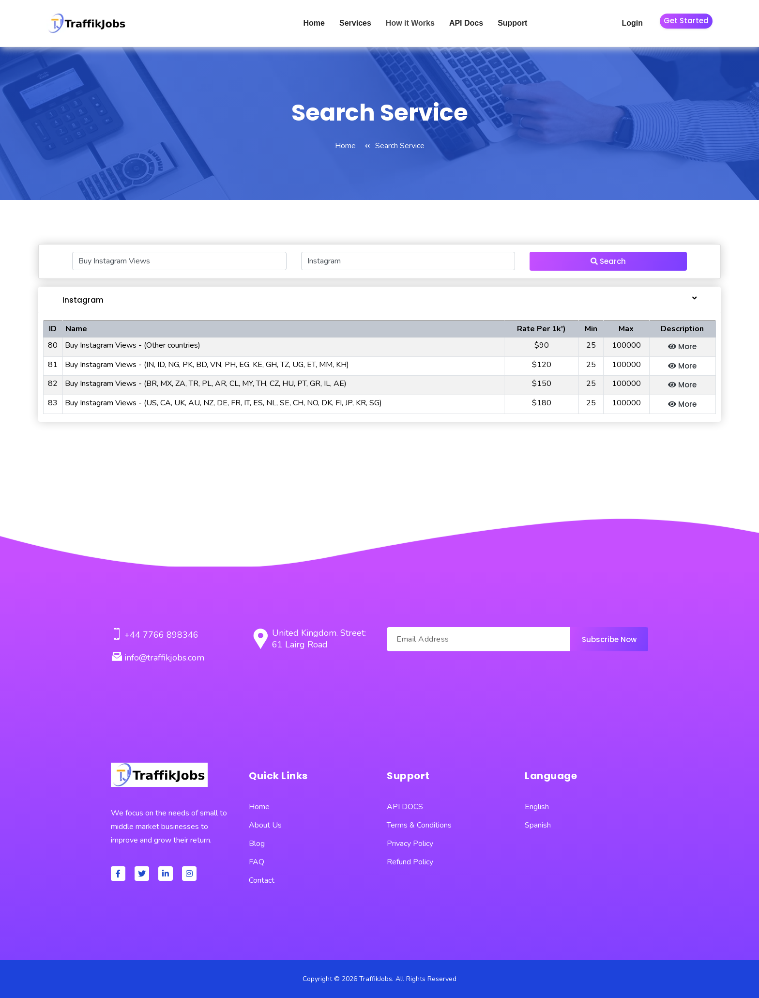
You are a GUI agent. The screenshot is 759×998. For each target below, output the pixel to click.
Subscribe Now (609, 639)
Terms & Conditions (419, 825)
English (537, 806)
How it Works (410, 23)
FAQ (256, 862)
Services (355, 23)
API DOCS (405, 806)
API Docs (466, 23)
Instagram (83, 300)
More (682, 346)
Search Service (400, 145)
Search (608, 261)
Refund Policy (410, 862)
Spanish (538, 825)
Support (512, 23)
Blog (257, 843)
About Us (265, 825)
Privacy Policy (410, 843)
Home (314, 23)
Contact (261, 880)
